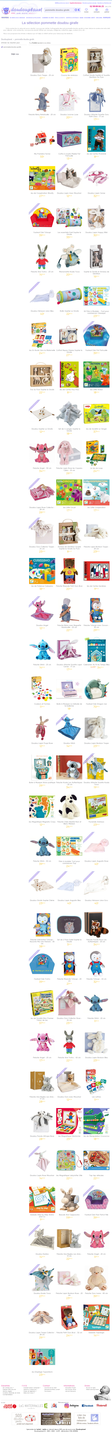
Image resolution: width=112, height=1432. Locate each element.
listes (86, 11)
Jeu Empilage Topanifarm (42, 1359)
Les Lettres (96, 1084)
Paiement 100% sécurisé (9, 1389)
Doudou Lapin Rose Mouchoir (42, 1162)
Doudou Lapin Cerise (96, 180)
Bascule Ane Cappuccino (69, 1202)
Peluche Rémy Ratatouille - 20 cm (42, 101)
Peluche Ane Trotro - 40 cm (69, 1044)
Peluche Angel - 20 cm (96, 1241)
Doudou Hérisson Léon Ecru (96, 887)
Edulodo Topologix (96, 1320)
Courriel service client (50, 1387)
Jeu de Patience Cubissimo (42, 573)
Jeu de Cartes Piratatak (96, 141)
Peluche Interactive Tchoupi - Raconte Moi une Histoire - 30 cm (42, 929)
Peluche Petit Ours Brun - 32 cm (69, 1320)
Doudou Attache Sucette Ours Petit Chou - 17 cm (96, 102)
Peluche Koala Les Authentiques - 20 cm (69, 770)
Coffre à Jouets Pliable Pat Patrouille (69, 142)
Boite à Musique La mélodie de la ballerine (69, 692)
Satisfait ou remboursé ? (30, 1389)
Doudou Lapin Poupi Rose (42, 730)
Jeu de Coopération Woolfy (42, 180)
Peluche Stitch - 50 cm (42, 848)
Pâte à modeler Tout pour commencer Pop (69, 849)
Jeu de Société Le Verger (96, 416)
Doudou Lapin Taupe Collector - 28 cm (42, 1321)
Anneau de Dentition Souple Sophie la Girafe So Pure (69, 535)
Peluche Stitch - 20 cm (96, 1005)
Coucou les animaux (69, 62)
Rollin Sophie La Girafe (69, 298)
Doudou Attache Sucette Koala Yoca (96, 770)
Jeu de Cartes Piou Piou (69, 377)
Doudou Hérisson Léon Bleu (42, 298)
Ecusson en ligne (90, 1387)
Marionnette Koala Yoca (69, 259)
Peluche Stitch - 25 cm (42, 652)
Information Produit (70, 1387)
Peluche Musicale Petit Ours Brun (69, 573)
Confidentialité (7, 1394)
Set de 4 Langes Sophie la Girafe (69, 417)
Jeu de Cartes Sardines (96, 573)
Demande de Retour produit (52, 1389)
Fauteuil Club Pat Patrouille (96, 337)
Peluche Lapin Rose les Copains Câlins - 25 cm (69, 456)
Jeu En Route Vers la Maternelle (42, 337)
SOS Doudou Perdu (70, 1389)
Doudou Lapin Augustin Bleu (69, 887)
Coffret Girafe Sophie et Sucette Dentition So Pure (96, 63)
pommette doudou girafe (24, 39)
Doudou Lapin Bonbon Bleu (96, 1044)
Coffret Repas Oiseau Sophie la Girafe (69, 338)
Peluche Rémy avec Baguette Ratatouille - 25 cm (69, 613)
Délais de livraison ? (29, 1393)
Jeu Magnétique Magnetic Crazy (42, 809)
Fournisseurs (47, 1391)
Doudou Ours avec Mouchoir (69, 1084)
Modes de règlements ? (30, 1391)
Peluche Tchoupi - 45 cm (96, 966)
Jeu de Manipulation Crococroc (96, 1123)
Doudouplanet (6, 39)
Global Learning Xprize (92, 1389)
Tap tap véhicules (96, 1162)
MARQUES (107, 18)
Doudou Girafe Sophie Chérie (42, 887)
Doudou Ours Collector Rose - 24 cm (69, 1006)
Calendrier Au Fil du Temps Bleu (96, 652)
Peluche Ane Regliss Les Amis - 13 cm (69, 1242)
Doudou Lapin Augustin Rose (96, 848)
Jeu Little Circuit (69, 494)
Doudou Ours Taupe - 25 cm (42, 62)
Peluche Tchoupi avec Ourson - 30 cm (96, 613)
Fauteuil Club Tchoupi (42, 219)
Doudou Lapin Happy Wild (96, 219)
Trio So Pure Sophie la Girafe (42, 377)
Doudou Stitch (69, 730)
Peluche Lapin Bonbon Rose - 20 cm (69, 1281)
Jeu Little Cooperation (96, 494)
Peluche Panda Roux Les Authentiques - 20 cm (96, 928)
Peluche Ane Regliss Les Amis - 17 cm (42, 1085)
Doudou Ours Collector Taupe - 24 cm (42, 535)
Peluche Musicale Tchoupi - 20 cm (69, 967)
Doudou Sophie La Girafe (42, 416)
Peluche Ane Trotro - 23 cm (42, 259)
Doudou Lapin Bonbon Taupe (96, 730)
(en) (12, 1394)
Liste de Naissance (70, 1391)
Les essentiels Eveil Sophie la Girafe (69, 220)
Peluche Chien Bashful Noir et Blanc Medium (69, 810)
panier (106, 11)
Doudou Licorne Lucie (69, 101)
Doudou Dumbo (42, 1241)
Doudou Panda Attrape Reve (42, 1123)
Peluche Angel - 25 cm (42, 1044)
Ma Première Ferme (42, 141)
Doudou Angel (42, 612)
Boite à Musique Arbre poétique (42, 769)
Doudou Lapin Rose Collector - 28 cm (42, 495)
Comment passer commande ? (32, 1387)
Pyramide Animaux (96, 809)
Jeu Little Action (96, 377)
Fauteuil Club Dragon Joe (96, 691)
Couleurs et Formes (42, 691)
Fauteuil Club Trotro (42, 966)
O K (77, 10)
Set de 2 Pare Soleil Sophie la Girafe (69, 928)
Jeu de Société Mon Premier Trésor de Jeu (42, 1006)
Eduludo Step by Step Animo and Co (42, 1203)
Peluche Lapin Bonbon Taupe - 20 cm (96, 535)
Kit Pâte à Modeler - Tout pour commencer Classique (96, 299)
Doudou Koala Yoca (42, 1280)
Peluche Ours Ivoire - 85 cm (96, 1280)
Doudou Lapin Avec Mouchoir (69, 180)
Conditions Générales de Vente (11, 1393)
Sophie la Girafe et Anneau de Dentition (96, 260)
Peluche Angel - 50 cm (42, 455)
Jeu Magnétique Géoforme (69, 1123)
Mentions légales (7, 1391)
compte (97, 11)
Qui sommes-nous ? (8, 1387)
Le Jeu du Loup (96, 455)
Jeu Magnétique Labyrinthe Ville (69, 1162)
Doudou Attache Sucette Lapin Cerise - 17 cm (69, 653)
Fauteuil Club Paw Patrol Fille (96, 1202)
